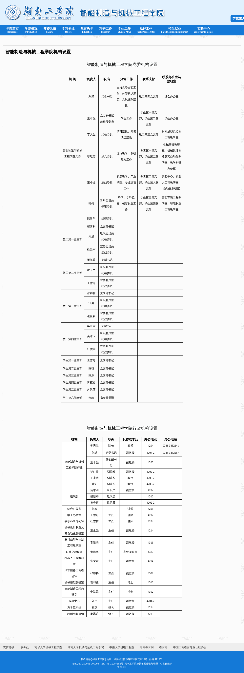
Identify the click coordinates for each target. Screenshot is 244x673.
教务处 (25, 647)
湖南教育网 (147, 647)
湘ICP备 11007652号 (112, 663)
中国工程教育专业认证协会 (189, 647)
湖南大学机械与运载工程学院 (86, 647)
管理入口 (122, 667)
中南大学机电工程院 (121, 647)
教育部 (163, 647)
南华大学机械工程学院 (48, 647)
